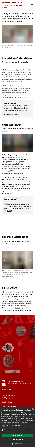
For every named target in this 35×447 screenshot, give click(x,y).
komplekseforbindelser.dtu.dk (13, 114)
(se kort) (9, 211)
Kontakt (17, 308)
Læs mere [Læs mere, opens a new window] (24, 422)
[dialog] (17, 427)
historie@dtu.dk (7, 402)
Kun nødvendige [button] (17, 440)
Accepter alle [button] (17, 435)
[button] (32, 5)
